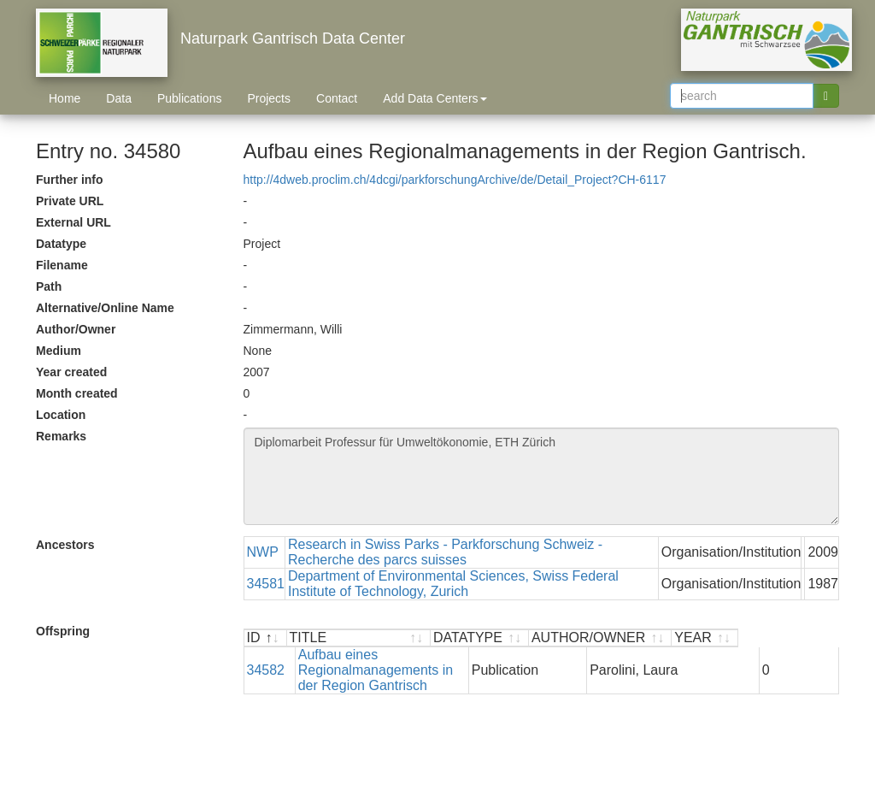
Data (119, 98)
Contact (336, 98)
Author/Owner (75, 329)
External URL (73, 222)
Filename (62, 265)
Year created (71, 372)
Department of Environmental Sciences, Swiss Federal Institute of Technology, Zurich (453, 584)
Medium (58, 350)
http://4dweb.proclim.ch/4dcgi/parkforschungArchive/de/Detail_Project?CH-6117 (455, 179)
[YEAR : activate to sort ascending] (805, 638)
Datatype (61, 244)
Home (64, 98)
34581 (266, 583)
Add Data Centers (434, 98)
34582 (266, 662)
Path (49, 286)
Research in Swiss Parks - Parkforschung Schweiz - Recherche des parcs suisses (445, 552)
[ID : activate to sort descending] (265, 638)
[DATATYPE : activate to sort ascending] (580, 638)
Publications (189, 98)
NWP (263, 552)
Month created (77, 393)
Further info (69, 179)
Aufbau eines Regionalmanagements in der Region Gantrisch (409, 662)
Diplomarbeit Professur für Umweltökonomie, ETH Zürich (542, 476)
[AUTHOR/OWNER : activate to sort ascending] (700, 638)
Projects (269, 98)
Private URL (69, 201)
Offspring (63, 631)
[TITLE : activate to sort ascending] (409, 638)
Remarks (61, 436)
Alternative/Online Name (105, 308)
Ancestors (65, 545)
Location (60, 415)
